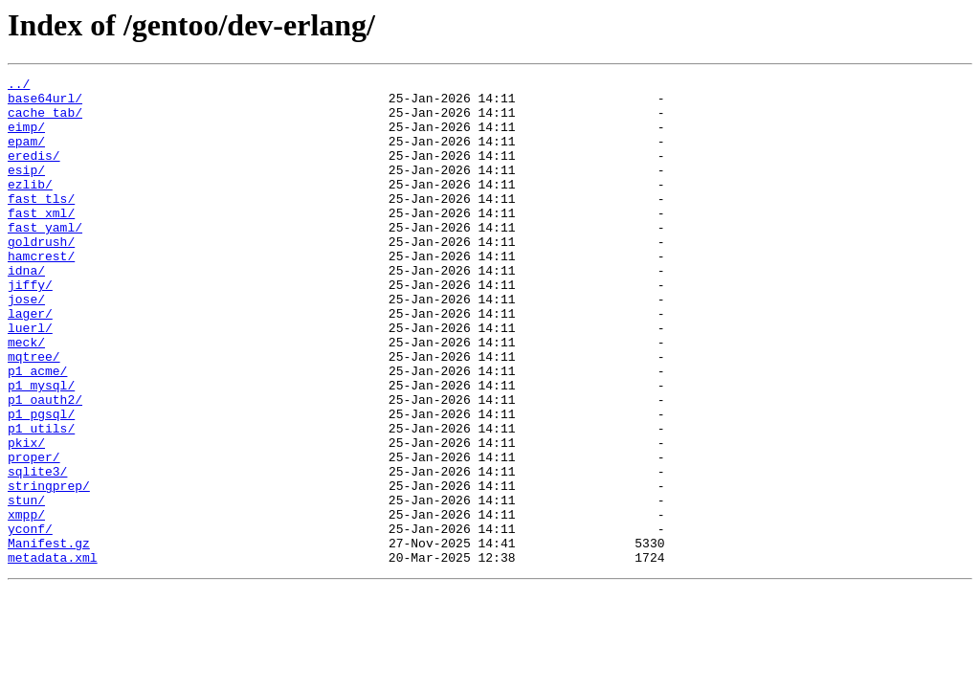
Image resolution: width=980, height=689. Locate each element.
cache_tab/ (45, 120)
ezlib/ (30, 206)
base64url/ (45, 103)
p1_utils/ (41, 499)
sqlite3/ (37, 551)
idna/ (26, 310)
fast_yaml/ (45, 258)
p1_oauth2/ (45, 465)
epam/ (26, 155)
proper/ (34, 534)
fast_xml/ (41, 241)
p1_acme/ (37, 430)
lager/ (30, 361)
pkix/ (26, 516)
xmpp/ (26, 602)
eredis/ (34, 172)
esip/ (26, 189)
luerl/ (30, 379)
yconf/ (30, 620)
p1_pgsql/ (41, 482)
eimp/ (26, 137)
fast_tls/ (41, 224)
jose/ (26, 344)
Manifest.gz (49, 637)
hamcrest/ (41, 292)
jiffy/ (30, 327)
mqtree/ (34, 413)
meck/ (26, 396)
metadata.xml (53, 654)
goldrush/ (41, 275)
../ (19, 86)
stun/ (26, 585)
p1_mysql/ (41, 447)
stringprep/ (49, 568)
